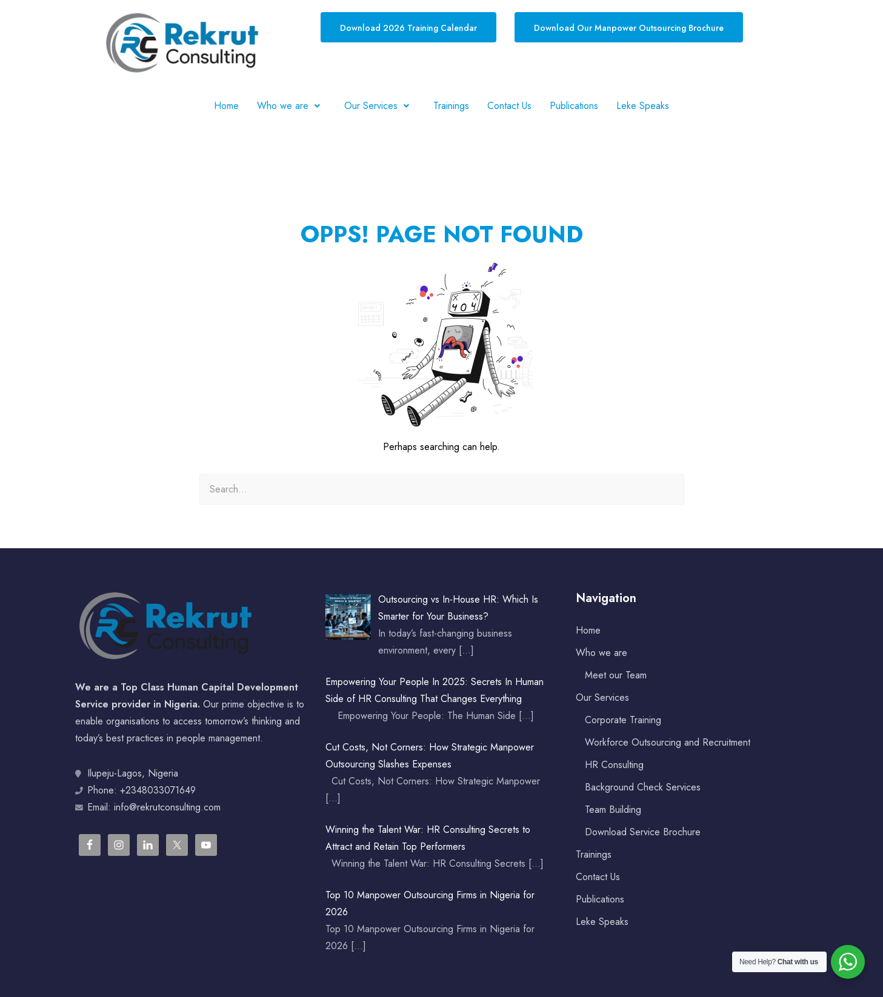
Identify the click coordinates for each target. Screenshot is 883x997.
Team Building (613, 809)
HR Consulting (614, 765)
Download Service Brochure (643, 832)
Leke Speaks (642, 106)
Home (226, 106)
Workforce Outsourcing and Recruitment (667, 742)
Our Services (379, 106)
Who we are (291, 106)
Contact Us (509, 106)
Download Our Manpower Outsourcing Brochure (629, 28)
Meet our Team (616, 675)
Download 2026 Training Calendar (408, 28)
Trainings (451, 106)
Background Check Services (643, 787)
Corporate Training (623, 720)
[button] (291, 106)
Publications (574, 106)
